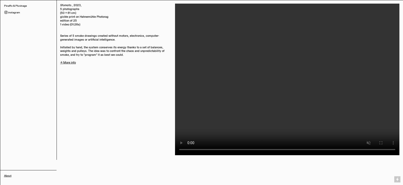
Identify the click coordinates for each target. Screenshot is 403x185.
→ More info (68, 62)
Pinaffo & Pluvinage (16, 5)
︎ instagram (12, 12)
